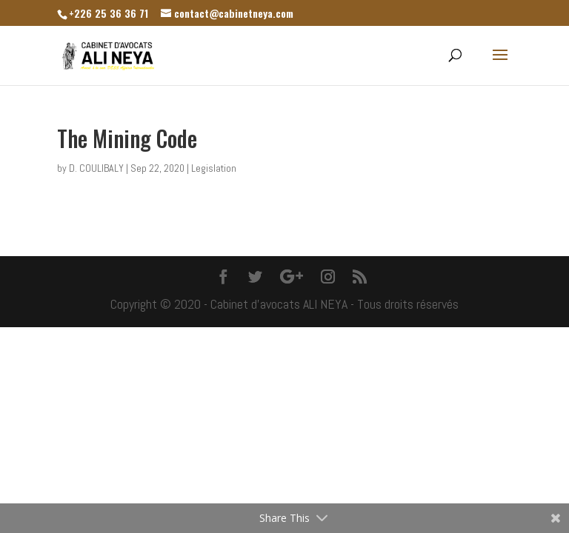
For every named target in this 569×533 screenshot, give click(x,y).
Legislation (213, 168)
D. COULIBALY (96, 168)
